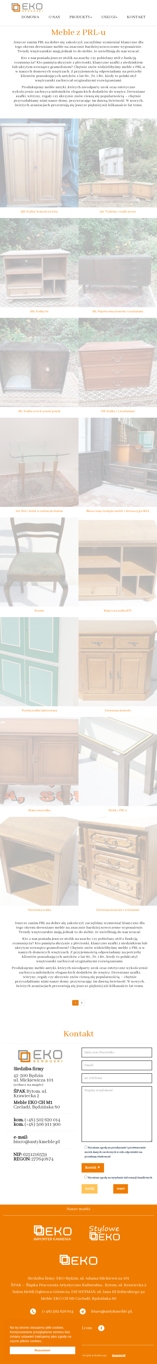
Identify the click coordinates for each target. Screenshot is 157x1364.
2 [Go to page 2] (81, 1003)
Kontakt (136, 17)
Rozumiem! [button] (42, 1350)
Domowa (30, 17)
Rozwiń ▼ (93, 1168)
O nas (54, 17)
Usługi (109, 17)
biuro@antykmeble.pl (36, 1142)
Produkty (81, 17)
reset (120, 1189)
